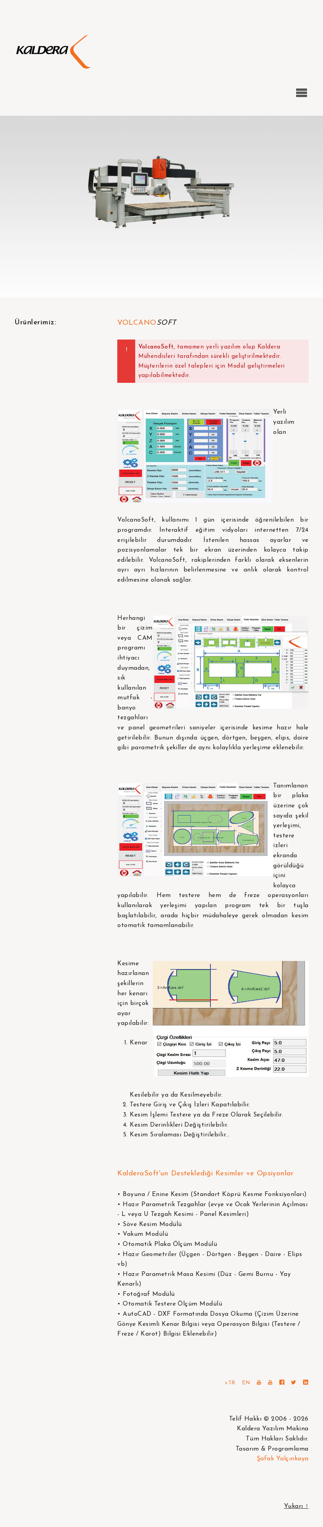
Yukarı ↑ (296, 1506)
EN (246, 1382)
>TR (230, 1382)
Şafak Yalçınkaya (283, 1459)
